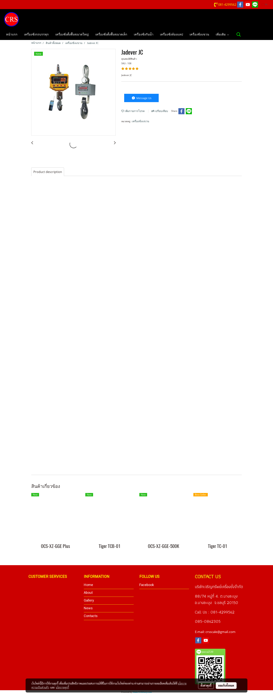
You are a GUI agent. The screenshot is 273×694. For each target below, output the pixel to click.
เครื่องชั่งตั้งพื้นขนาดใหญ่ (72, 34)
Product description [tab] (47, 172)
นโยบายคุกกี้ (62, 687)
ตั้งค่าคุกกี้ (206, 685)
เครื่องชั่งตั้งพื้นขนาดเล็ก (111, 34)
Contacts (91, 616)
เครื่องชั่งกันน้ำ (143, 34)
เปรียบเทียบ (159, 111)
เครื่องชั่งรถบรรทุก (36, 34)
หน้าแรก (11, 34)
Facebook (146, 585)
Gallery (89, 600)
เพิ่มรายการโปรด (133, 111)
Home (88, 585)
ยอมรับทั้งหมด (226, 685)
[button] (239, 34)
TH (264, 4)
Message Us (141, 98)
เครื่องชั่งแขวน (199, 34)
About (88, 593)
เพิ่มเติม (222, 34)
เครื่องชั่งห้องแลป (171, 34)
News (88, 608)
